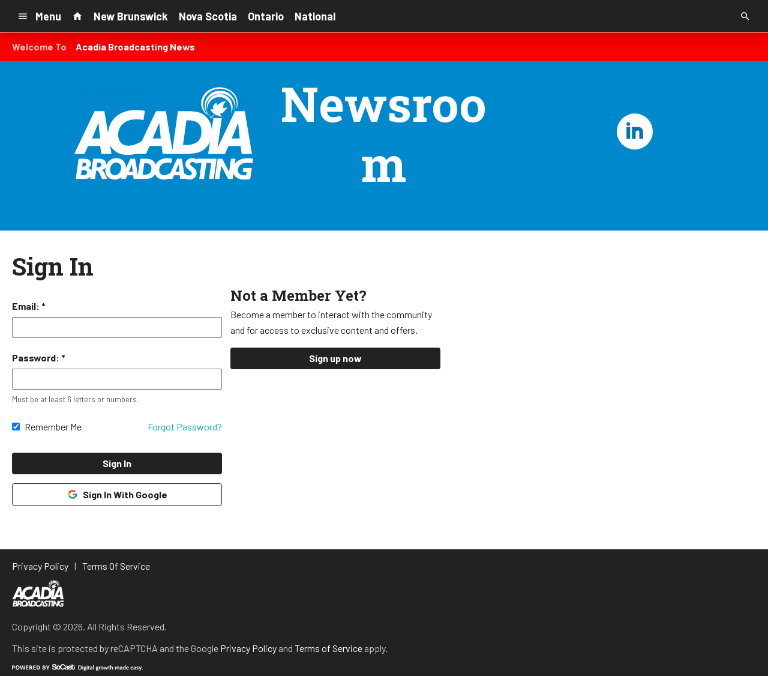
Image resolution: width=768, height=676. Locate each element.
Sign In (117, 463)
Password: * (38, 357)
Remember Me (53, 426)
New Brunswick (131, 16)
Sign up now (335, 358)
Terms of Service (328, 648)
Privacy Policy (248, 648)
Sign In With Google (117, 495)
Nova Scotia (208, 16)
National (315, 16)
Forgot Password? (185, 426)
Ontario (266, 16)
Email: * (29, 306)
